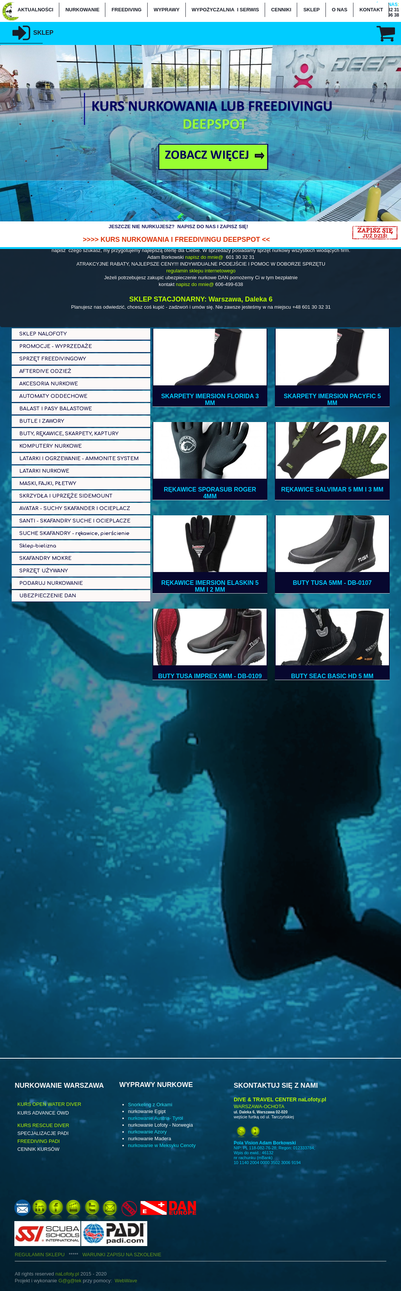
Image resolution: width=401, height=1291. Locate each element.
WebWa (123, 1280)
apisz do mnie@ (197, 284)
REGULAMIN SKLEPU (48, 1254)
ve (134, 1280)
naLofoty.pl (67, 1274)
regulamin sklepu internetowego (201, 271)
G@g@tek (70, 1280)
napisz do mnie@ (204, 257)
